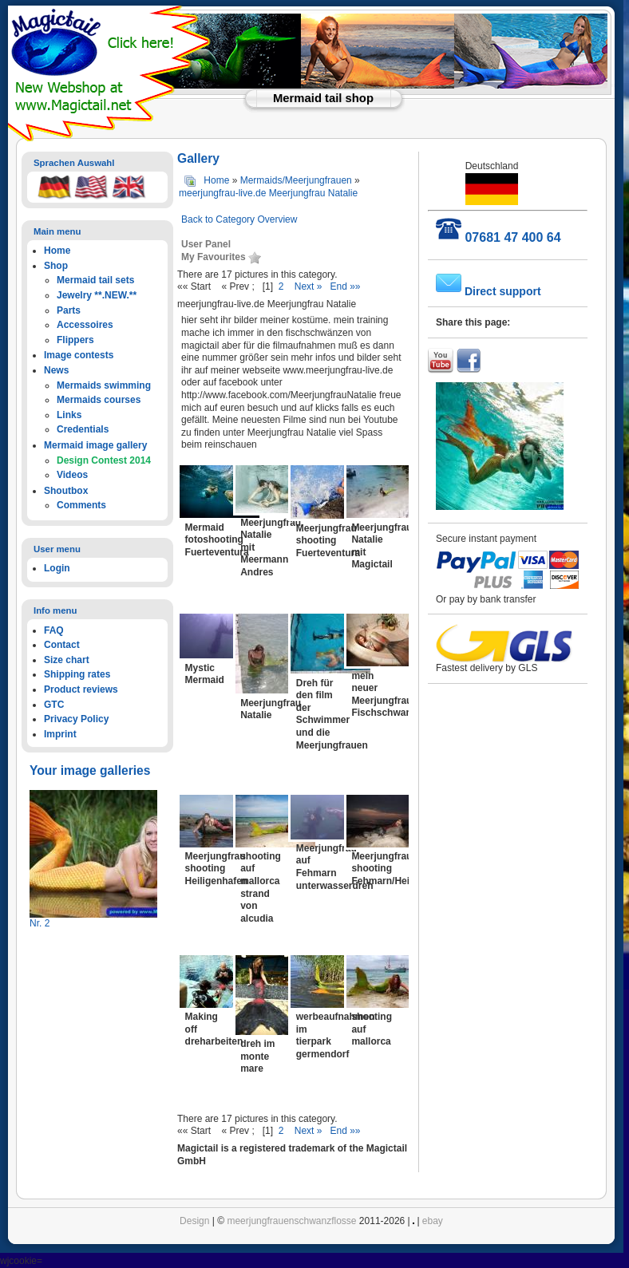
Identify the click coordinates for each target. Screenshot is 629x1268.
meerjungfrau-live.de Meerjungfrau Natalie (268, 193)
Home (216, 180)
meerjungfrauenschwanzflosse (291, 1221)
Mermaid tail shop (323, 98)
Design (194, 1221)
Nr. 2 (39, 923)
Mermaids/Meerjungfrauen (296, 180)
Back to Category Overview (239, 219)
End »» (345, 286)
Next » (308, 286)
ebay (432, 1221)
